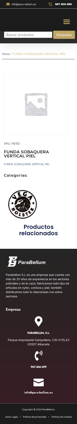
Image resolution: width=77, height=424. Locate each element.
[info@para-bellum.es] (38, 381)
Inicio (6, 54)
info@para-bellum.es (38, 392)
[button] (66, 21)
